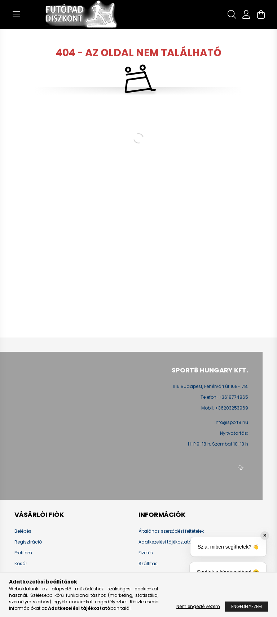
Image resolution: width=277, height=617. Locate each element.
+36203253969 (231, 408)
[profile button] (246, 14)
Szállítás (148, 563)
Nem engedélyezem (198, 606)
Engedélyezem (246, 606)
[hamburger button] (16, 14)
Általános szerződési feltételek (171, 531)
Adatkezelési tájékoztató (165, 542)
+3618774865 (233, 397)
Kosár (20, 563)
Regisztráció (28, 542)
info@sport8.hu (231, 422)
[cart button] (261, 14)
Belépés (22, 531)
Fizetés (145, 552)
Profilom (23, 552)
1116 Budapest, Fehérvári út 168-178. (210, 386)
